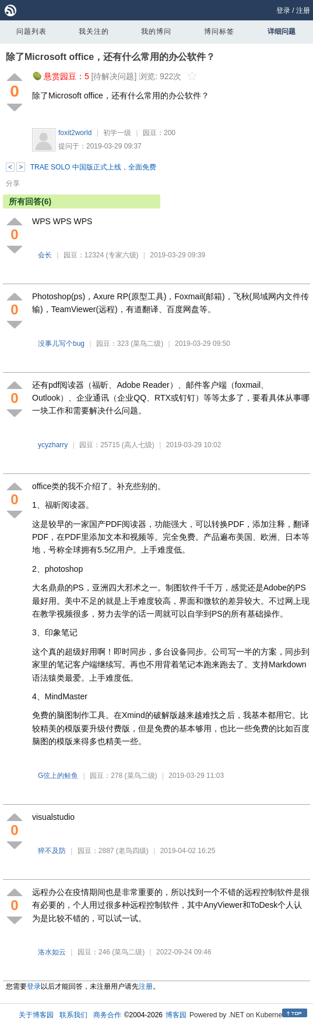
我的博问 (156, 31)
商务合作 (107, 1015)
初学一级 (117, 133)
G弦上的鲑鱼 (58, 776)
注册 (303, 10)
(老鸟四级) (132, 851)
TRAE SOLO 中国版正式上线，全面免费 (93, 167)
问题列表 (31, 31)
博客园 (176, 1015)
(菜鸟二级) (147, 343)
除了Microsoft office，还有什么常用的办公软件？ (110, 57)
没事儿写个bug (61, 343)
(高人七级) (138, 445)
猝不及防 (52, 851)
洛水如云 (52, 952)
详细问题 (282, 31)
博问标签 (219, 31)
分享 (13, 183)
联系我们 (73, 1015)
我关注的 (94, 31)
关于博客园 (36, 1015)
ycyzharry (53, 445)
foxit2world (75, 133)
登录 (283, 10)
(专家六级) (122, 255)
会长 (45, 255)
